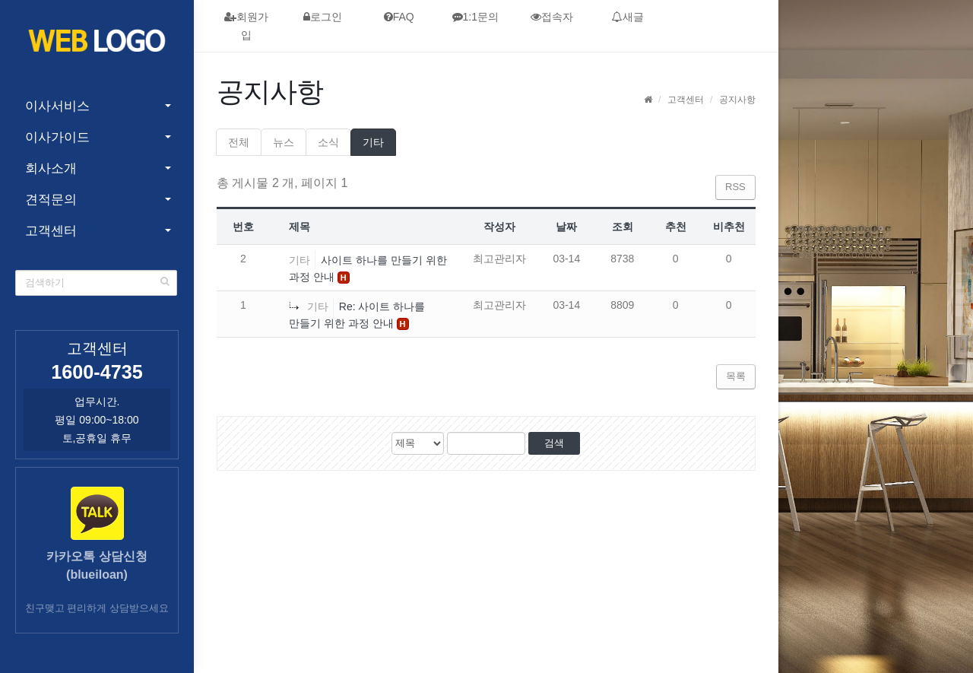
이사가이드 (57, 137)
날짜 (566, 227)
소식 (328, 142)
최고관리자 (499, 258)
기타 (373, 142)
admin (730, 573)
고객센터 (51, 231)
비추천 (729, 227)
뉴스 (283, 142)
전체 (238, 142)
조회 (622, 227)
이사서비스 (57, 106)
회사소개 (51, 168)
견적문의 (51, 199)
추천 (675, 227)
